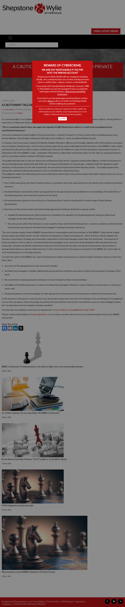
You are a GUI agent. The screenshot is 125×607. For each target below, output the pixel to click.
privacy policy (76, 114)
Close (62, 119)
